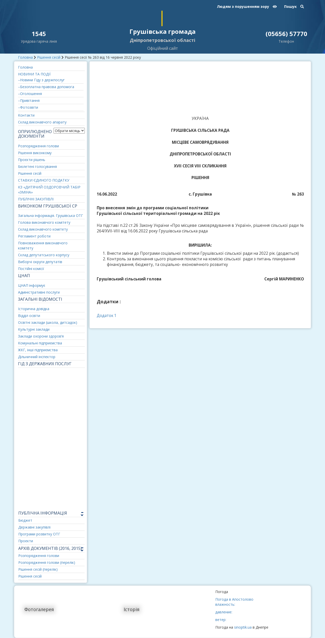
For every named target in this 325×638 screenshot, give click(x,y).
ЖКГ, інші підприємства (38, 349)
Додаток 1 (107, 315)
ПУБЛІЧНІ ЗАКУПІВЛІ (36, 199)
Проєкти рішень (31, 159)
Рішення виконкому (35, 152)
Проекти (25, 540)
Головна (25, 57)
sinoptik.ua (243, 627)
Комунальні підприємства (40, 343)
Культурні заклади (34, 329)
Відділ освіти (29, 315)
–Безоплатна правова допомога (46, 86)
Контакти (26, 115)
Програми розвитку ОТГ (39, 534)
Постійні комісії (31, 268)
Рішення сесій (48, 57)
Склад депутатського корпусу (43, 254)
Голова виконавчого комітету (44, 222)
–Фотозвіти (28, 107)
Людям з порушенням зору (247, 6)
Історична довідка (33, 308)
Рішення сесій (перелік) (38, 569)
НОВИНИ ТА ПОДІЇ (34, 74)
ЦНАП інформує (31, 285)
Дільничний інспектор (36, 356)
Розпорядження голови (38, 145)
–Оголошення (30, 93)
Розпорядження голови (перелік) (46, 562)
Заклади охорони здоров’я (41, 336)
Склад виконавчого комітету (43, 229)
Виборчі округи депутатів (40, 261)
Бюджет (25, 520)
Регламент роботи (34, 236)
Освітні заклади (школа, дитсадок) (47, 322)
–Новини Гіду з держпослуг (41, 79)
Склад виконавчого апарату (42, 122)
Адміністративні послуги (39, 292)
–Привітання (29, 100)
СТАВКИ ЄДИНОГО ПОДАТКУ (43, 180)
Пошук (294, 6)
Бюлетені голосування (37, 166)
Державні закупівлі (34, 527)
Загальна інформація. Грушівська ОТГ (50, 215)
